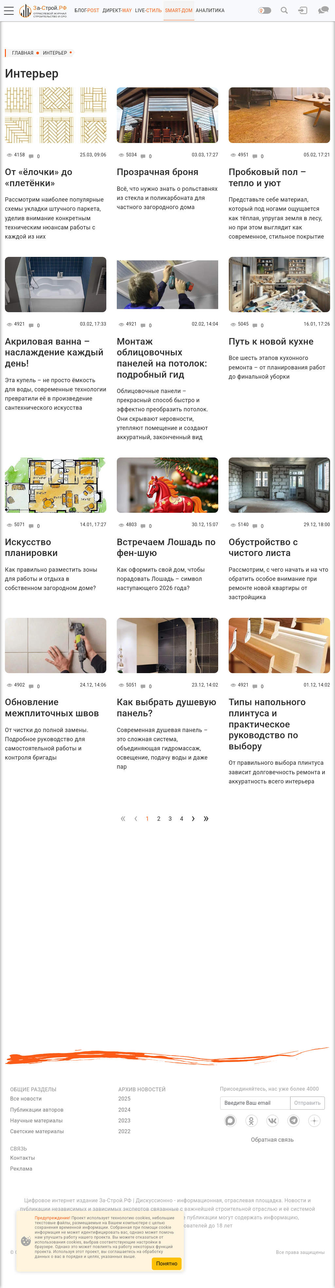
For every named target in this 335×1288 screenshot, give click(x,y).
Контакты (22, 1158)
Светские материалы (37, 1131)
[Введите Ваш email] (255, 1103)
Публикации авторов (36, 1110)
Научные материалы (36, 1121)
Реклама (21, 1169)
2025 (124, 1099)
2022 (124, 1131)
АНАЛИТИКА (210, 10)
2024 (124, 1110)
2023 (124, 1121)
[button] (9, 11)
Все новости (26, 1099)
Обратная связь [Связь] (272, 1139)
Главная (23, 53)
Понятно (166, 1264)
